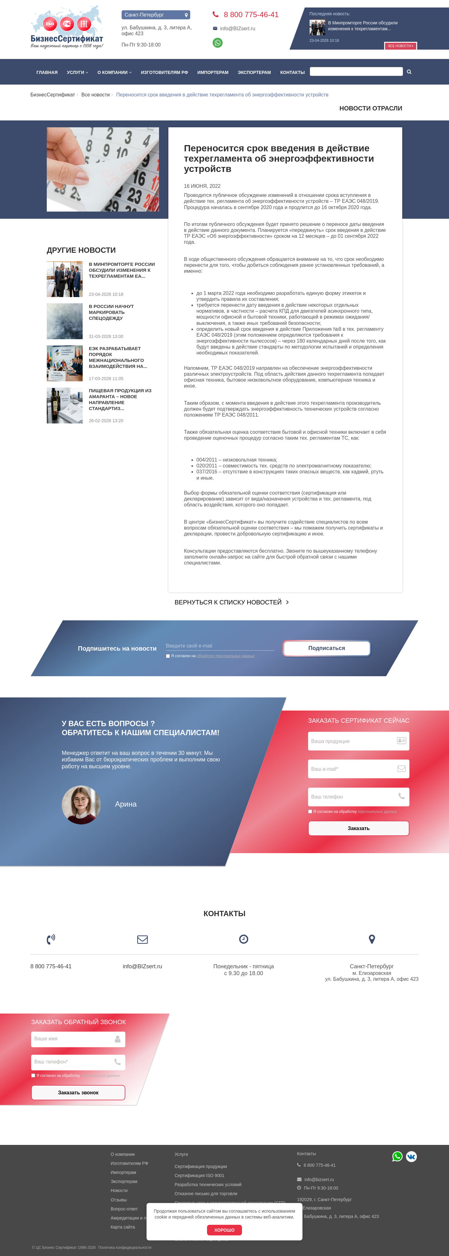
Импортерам (213, 72)
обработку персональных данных (226, 656)
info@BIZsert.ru (234, 28)
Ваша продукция (330, 741)
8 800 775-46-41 (51, 966)
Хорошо (225, 1230)
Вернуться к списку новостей (228, 602)
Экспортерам (254, 72)
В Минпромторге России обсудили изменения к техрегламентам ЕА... (122, 270)
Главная (47, 72)
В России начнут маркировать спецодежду (111, 312)
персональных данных (377, 811)
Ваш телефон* (51, 1062)
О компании (115, 72)
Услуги (77, 72)
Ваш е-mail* (324, 769)
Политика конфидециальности (124, 1247)
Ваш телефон (327, 797)
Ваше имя (45, 1038)
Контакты (292, 72)
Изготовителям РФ (164, 72)
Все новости (400, 46)
